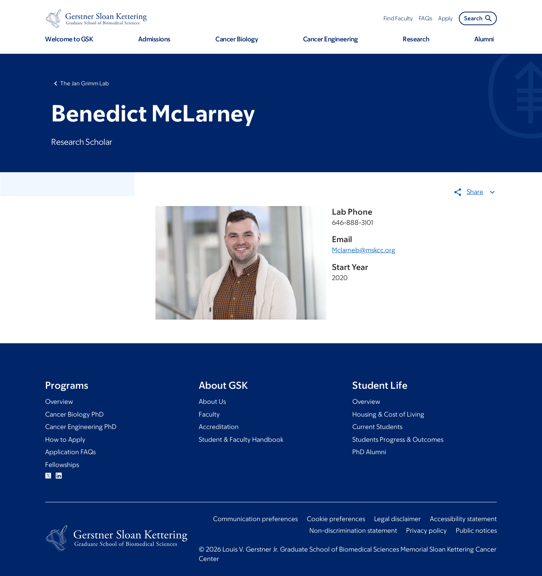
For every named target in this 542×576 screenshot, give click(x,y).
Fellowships (62, 464)
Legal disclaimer (397, 519)
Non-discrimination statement (353, 530)
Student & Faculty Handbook (241, 439)
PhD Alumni (369, 452)
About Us (212, 401)
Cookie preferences (336, 519)
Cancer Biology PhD (74, 414)
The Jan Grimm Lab (84, 83)
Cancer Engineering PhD (80, 426)
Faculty (209, 414)
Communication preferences (255, 519)
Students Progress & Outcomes (397, 439)
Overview (59, 401)
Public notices (476, 530)
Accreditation (219, 426)
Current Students (377, 426)
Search (478, 18)
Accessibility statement (463, 519)
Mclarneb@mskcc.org (363, 250)
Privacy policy (426, 530)
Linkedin (59, 476)
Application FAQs (70, 452)
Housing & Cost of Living (388, 414)
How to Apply (65, 439)
